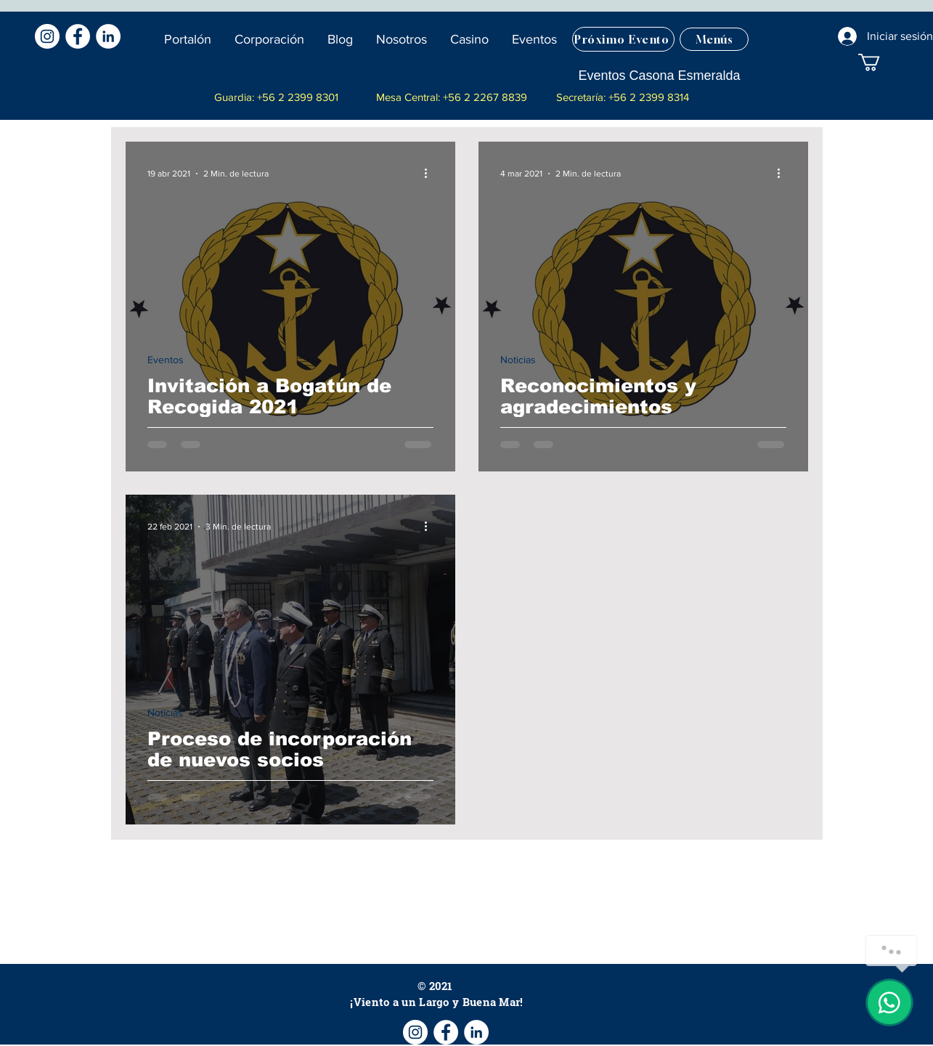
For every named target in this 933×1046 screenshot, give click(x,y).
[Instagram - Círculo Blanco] (47, 36)
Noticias (518, 359)
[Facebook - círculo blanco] (77, 36)
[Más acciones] (431, 173)
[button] (341, 39)
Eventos (165, 359)
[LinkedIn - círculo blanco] (108, 36)
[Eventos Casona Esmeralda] (659, 76)
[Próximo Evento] (623, 39)
